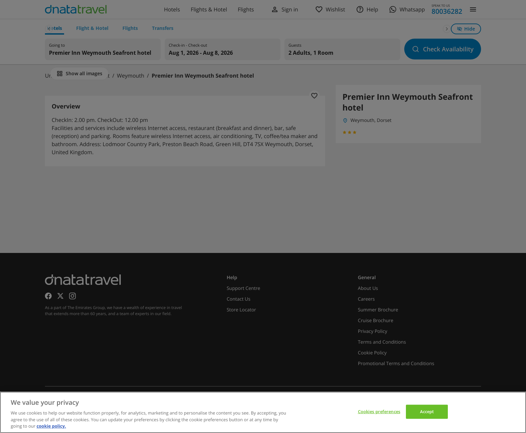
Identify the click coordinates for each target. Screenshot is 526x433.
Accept (427, 411)
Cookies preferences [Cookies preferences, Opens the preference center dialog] (379, 411)
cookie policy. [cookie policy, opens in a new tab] (51, 426)
